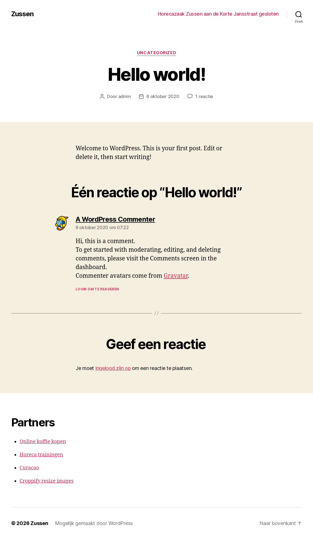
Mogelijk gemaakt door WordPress (94, 523)
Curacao (29, 468)
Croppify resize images (47, 481)
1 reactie (204, 96)
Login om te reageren (97, 289)
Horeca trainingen (41, 455)
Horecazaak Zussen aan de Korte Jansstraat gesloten (218, 14)
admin (124, 96)
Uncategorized (156, 52)
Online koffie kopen (43, 441)
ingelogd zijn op (113, 368)
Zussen (22, 14)
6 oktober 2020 (162, 96)
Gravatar (176, 276)
